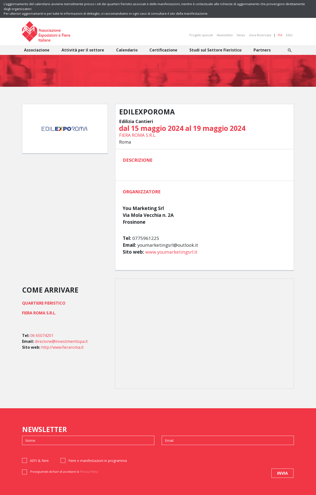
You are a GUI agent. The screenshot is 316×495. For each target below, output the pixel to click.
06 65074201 (41, 335)
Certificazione (163, 50)
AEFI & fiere (39, 460)
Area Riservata (260, 35)
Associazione (36, 50)
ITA (280, 35)
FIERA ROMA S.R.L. (137, 135)
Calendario (127, 50)
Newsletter (225, 35)
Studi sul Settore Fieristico (215, 50)
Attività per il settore (82, 50)
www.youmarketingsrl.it (171, 252)
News (241, 35)
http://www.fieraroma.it (62, 347)
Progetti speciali (201, 35)
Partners (262, 50)
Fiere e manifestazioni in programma (97, 460)
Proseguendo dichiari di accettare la (64, 472)
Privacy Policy (89, 472)
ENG (289, 35)
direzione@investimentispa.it (61, 341)
